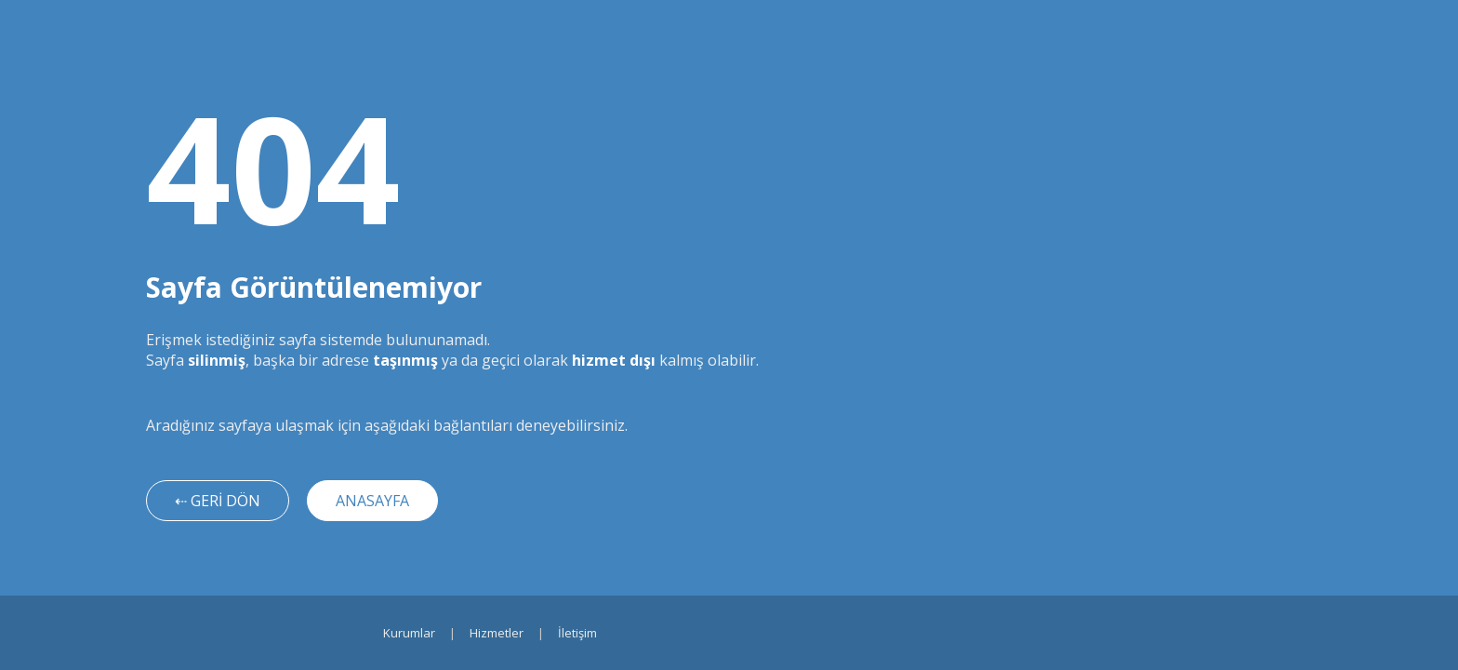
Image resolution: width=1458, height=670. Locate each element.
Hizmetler (497, 632)
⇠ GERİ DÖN (217, 500)
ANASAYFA (372, 500)
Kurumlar (409, 632)
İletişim (577, 632)
